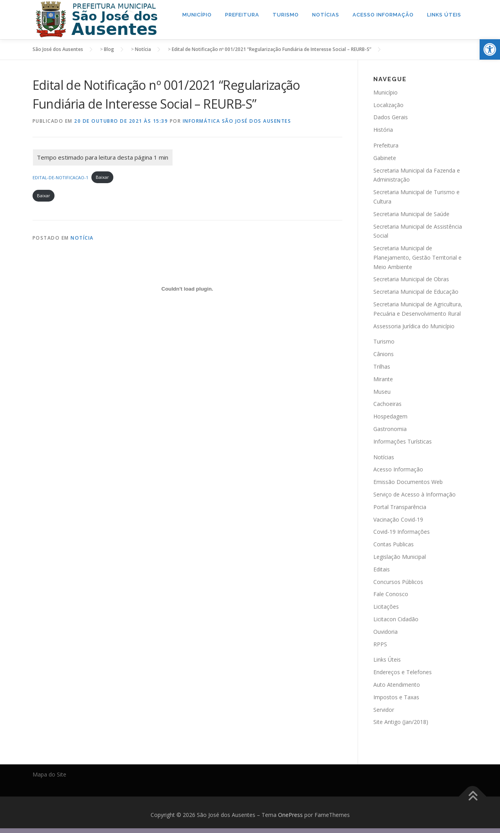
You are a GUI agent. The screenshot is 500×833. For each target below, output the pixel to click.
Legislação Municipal (399, 556)
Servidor (383, 709)
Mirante (383, 379)
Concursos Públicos (398, 581)
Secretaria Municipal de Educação (415, 291)
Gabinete (384, 157)
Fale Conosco (390, 594)
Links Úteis (444, 15)
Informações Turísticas (402, 441)
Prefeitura (242, 15)
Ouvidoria (385, 631)
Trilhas (381, 366)
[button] (490, 49)
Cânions (383, 354)
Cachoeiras (387, 403)
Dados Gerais (390, 117)
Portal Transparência (399, 506)
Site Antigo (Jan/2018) (400, 722)
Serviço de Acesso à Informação (414, 494)
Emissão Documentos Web (408, 482)
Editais (381, 569)
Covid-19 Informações (401, 531)
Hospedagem (390, 416)
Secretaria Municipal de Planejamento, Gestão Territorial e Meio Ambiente (417, 257)
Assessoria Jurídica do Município (414, 325)
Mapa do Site (49, 774)
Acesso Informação (383, 15)
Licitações (386, 606)
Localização (388, 104)
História (383, 129)
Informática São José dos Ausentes (237, 120)
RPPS (380, 643)
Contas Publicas (393, 544)
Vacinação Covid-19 (398, 519)
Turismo (286, 15)
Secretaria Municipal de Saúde (411, 213)
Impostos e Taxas (396, 696)
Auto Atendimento (396, 684)
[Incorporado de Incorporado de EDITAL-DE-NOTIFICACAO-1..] (187, 288)
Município (197, 15)
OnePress (290, 814)
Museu (382, 391)
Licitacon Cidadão (395, 619)
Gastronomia (390, 429)
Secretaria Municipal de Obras (411, 279)
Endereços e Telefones (402, 672)
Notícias (325, 15)
